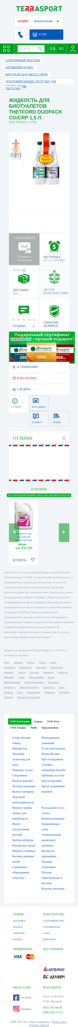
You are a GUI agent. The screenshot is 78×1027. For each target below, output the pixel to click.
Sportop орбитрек (23, 840)
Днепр (42, 662)
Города (38, 721)
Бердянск (64, 692)
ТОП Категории (20, 721)
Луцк (19, 692)
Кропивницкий (12, 682)
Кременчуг (9, 687)
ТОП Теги (53, 721)
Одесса (30, 662)
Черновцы (53, 682)
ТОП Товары (18, 727)
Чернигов (48, 672)
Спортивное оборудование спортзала (20, 872)
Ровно (51, 677)
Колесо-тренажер (23, 791)
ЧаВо (34, 727)
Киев (6, 662)
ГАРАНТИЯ (19, 933)
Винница (8, 672)
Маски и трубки (22, 807)
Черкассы (62, 672)
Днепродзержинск (33, 682)
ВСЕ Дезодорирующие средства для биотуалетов (39, 495)
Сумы (21, 677)
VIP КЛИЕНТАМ (51, 927)
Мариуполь (56, 667)
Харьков (18, 662)
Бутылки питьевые (53, 888)
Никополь (49, 692)
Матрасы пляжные (23, 850)
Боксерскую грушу (24, 845)
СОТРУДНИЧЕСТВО (53, 920)
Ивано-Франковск (29, 687)
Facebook (22, 997)
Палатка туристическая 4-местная (52, 878)
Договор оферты (39, 1025)
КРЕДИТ (17, 939)
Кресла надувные (52, 759)
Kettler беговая (51, 753)
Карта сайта (59, 1021)
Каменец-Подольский (28, 697)
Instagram (22, 1009)
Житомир (9, 677)
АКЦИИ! (23, 21)
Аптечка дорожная (23, 786)
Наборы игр (19, 748)
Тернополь (48, 687)
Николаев (41, 667)
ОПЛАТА (17, 927)
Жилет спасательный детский (20, 829)
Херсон (22, 672)
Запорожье (9, 667)
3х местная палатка (54, 748)
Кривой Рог (25, 667)
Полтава (34, 672)
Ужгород (8, 697)
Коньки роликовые (53, 818)
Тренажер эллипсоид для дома (21, 759)
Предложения (50, 727)
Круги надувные (52, 780)
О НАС (46, 933)
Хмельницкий (36, 677)
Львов (53, 662)
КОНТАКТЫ (49, 939)
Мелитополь (33, 692)
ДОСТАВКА (19, 920)
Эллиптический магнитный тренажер (51, 840)
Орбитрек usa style (53, 775)
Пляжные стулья (22, 770)
